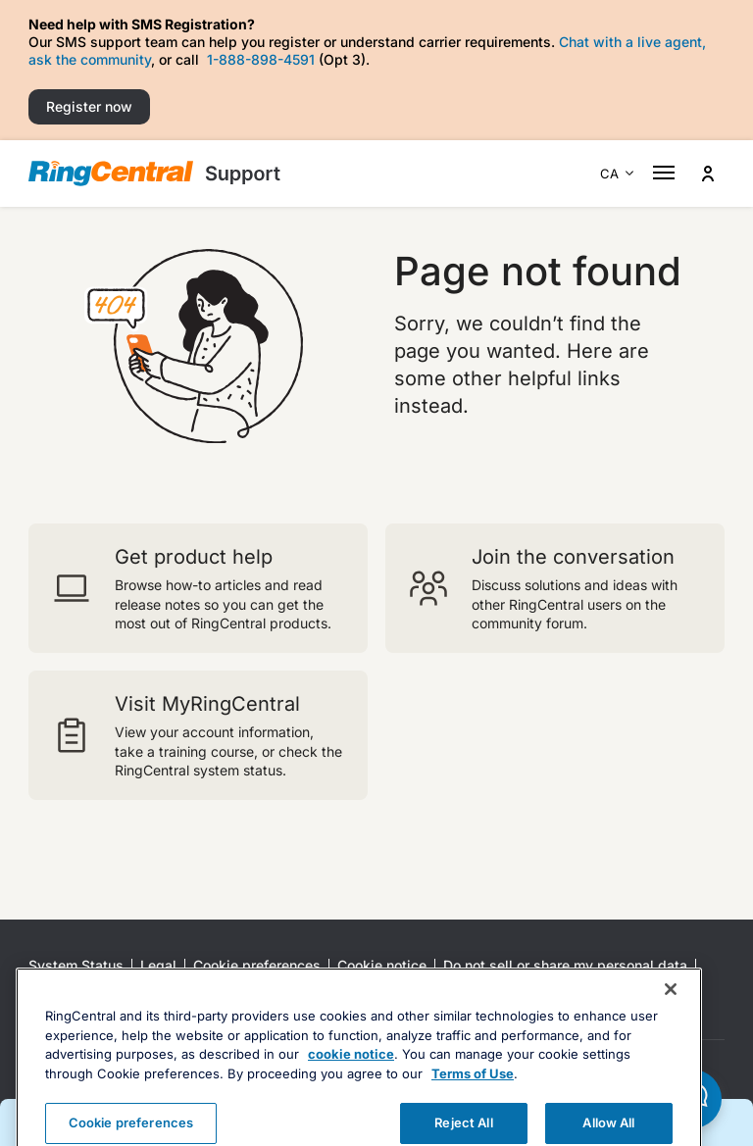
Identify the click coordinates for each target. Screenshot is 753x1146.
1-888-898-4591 (261, 59)
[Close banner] (670, 1017)
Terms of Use (472, 1102)
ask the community (89, 59)
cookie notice (351, 1082)
